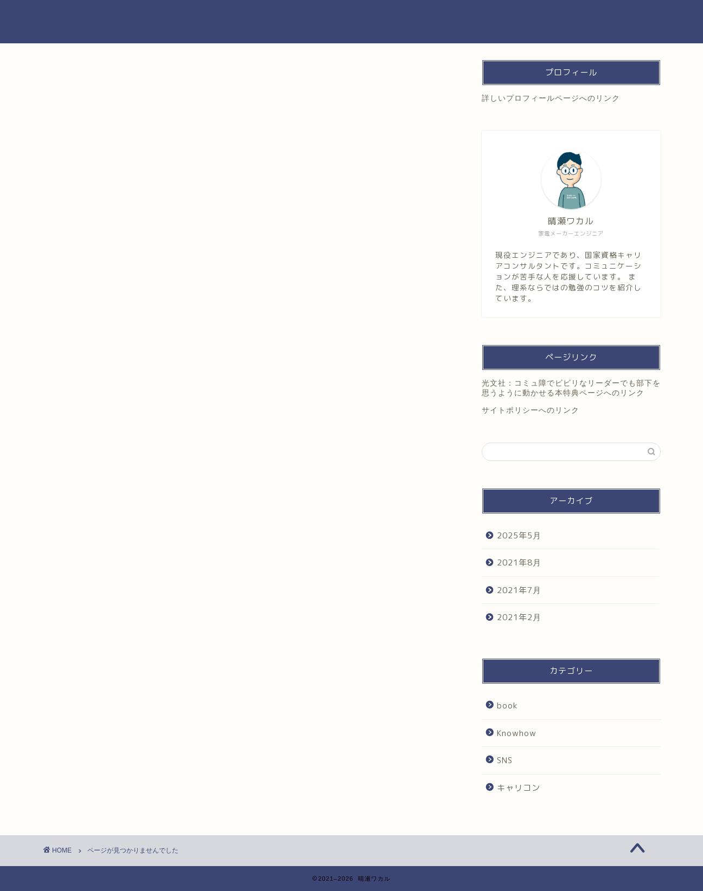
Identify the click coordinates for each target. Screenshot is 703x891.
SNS (78, 517)
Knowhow (89, 504)
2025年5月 (519, 535)
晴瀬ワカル (77, 21)
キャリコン (91, 529)
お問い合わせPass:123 (507, 17)
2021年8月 (519, 562)
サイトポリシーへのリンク (530, 410)
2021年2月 (519, 617)
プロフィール (381, 17)
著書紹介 (438, 17)
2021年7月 (519, 590)
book (79, 492)
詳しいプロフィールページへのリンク (551, 98)
